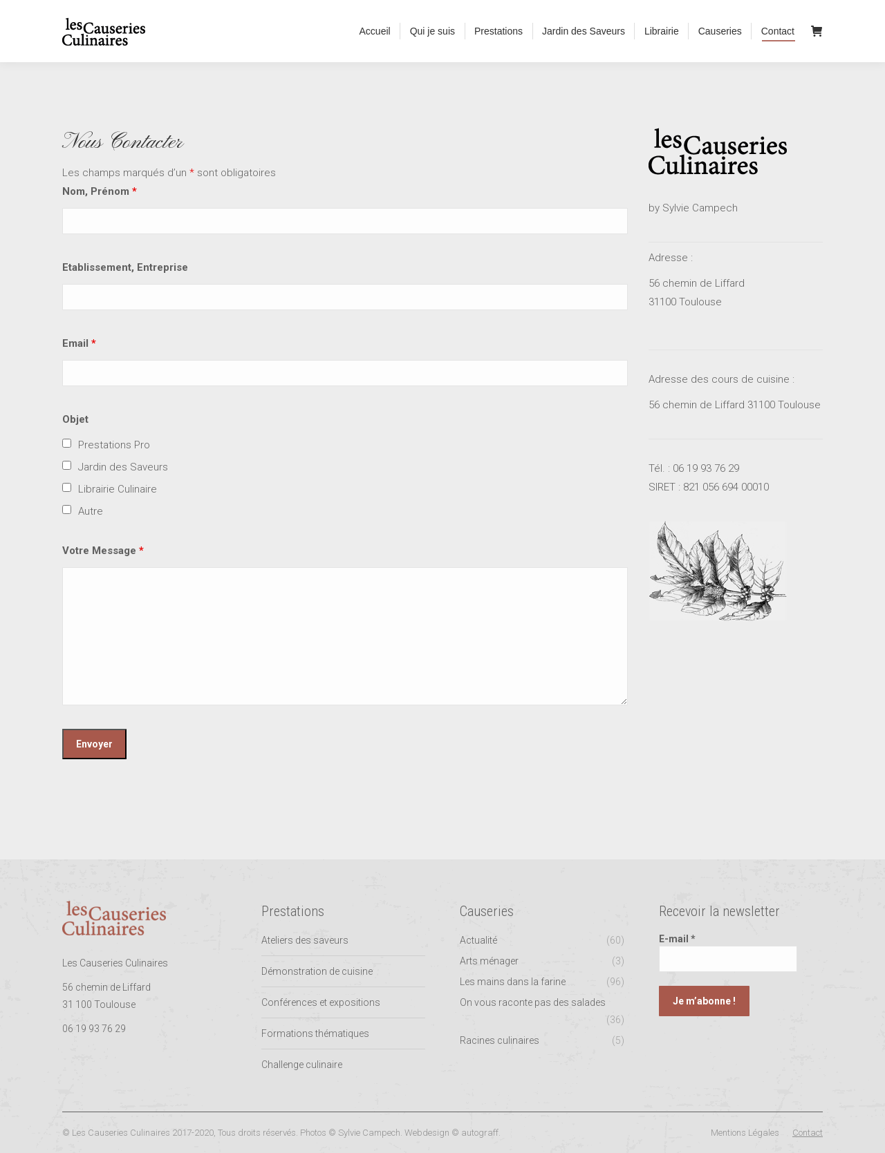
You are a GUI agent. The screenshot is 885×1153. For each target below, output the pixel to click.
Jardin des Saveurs (123, 467)
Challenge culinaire (301, 1064)
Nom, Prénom (99, 191)
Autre (90, 511)
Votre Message (103, 550)
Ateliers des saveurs (304, 940)
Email (79, 343)
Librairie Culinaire (117, 489)
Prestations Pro (114, 445)
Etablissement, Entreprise (125, 267)
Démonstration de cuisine (317, 971)
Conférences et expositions (320, 1002)
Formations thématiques (315, 1033)
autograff (480, 1132)
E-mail (677, 938)
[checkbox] (66, 443)
